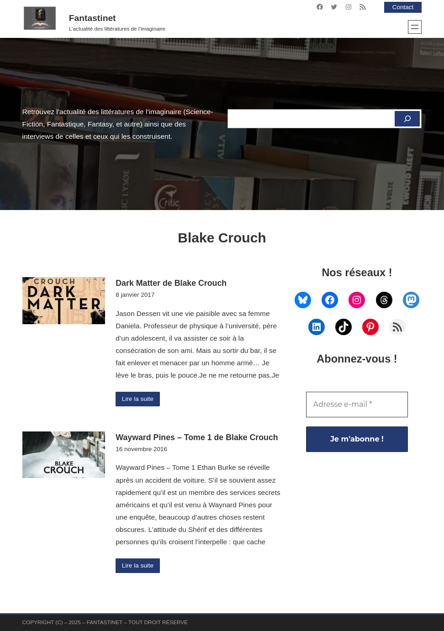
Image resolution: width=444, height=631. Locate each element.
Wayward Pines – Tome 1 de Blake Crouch (197, 437)
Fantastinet (92, 18)
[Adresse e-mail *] (357, 404)
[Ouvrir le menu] (415, 27)
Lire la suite (137, 398)
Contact (403, 7)
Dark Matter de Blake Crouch (171, 283)
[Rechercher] (407, 118)
